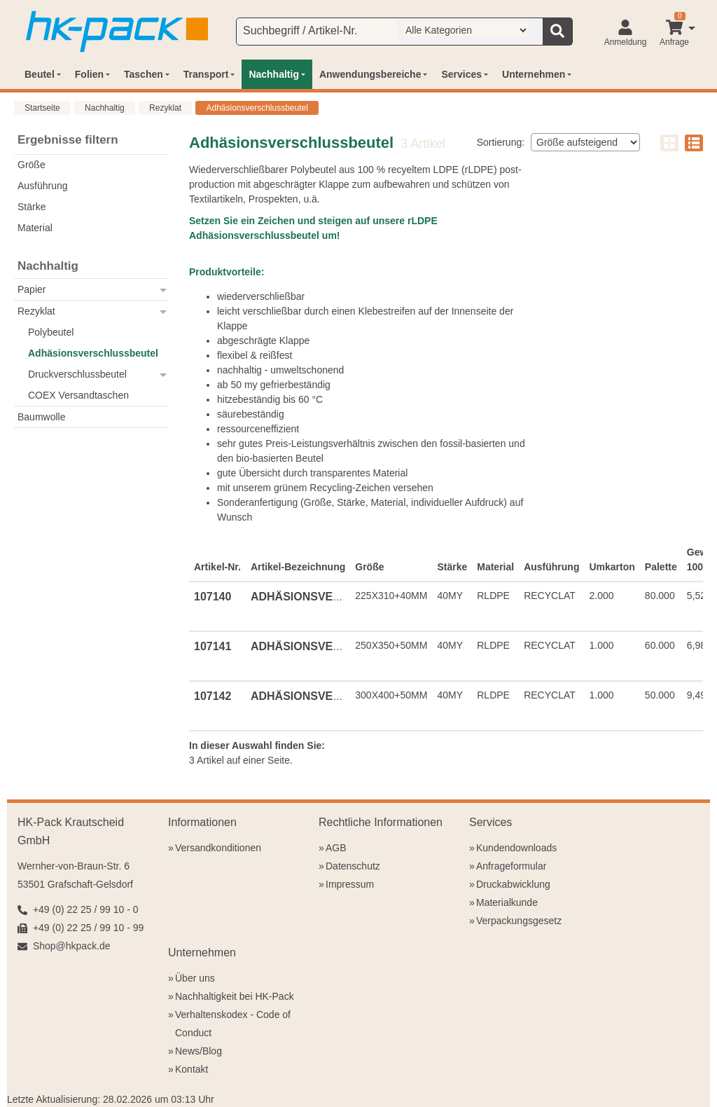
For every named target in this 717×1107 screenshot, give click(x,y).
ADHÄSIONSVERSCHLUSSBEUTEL (345, 597)
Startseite (42, 108)
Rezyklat (165, 108)
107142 (212, 696)
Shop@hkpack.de (72, 945)
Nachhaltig (105, 108)
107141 (212, 646)
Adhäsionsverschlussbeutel (256, 108)
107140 (212, 597)
